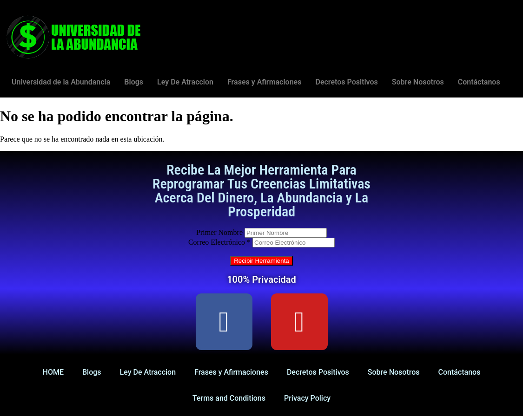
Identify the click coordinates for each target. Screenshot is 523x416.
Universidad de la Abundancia (61, 82)
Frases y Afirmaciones (264, 82)
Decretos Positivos (346, 82)
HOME (53, 372)
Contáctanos (479, 82)
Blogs (133, 82)
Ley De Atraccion (185, 82)
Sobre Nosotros (418, 82)
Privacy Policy (307, 398)
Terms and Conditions (228, 398)
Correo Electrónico (219, 242)
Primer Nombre (219, 232)
